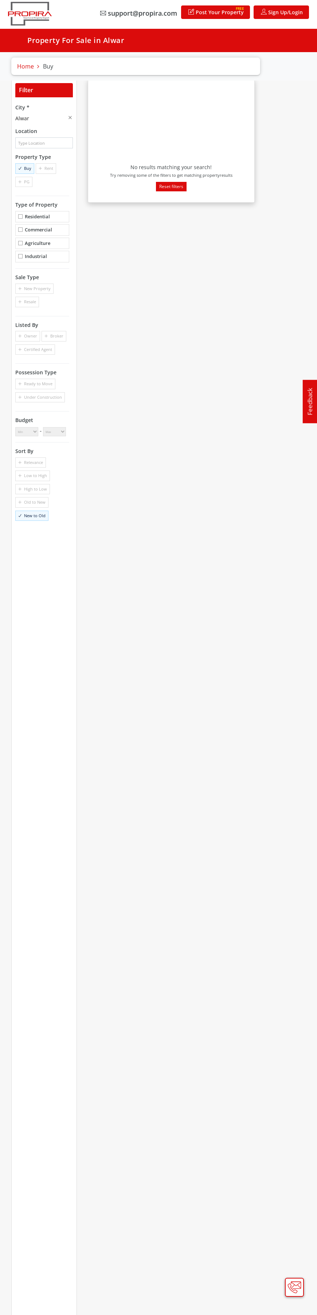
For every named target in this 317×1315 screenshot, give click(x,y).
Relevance (33, 462)
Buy (27, 168)
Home (25, 66)
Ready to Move (38, 383)
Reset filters (171, 186)
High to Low (35, 489)
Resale (30, 301)
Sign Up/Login (282, 12)
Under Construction (43, 397)
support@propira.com (138, 13)
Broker (56, 336)
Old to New (35, 502)
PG (27, 181)
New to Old (35, 515)
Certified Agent (38, 349)
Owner (30, 336)
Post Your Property (216, 11)
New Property (37, 288)
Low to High (35, 475)
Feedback (310, 401)
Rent (48, 168)
